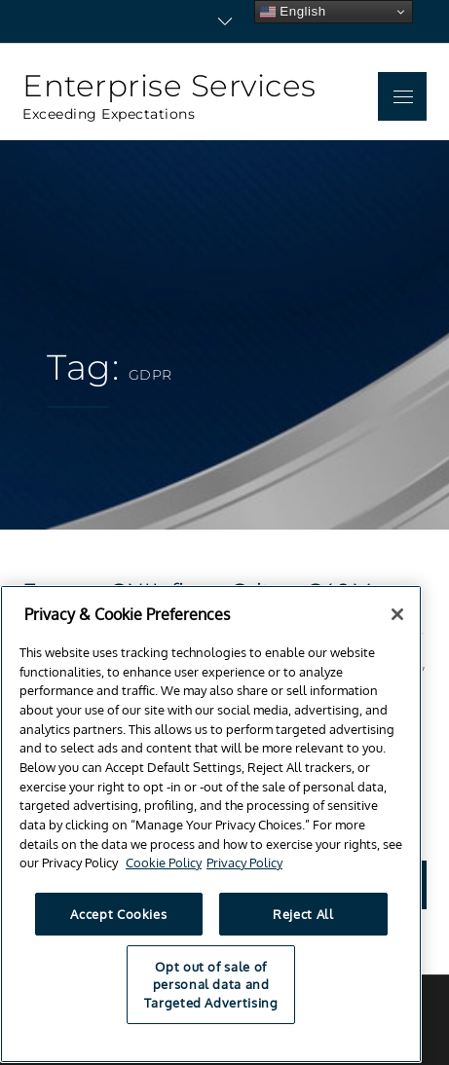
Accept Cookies (118, 925)
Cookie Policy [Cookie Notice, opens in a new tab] (164, 873)
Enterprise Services (169, 85)
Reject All (303, 925)
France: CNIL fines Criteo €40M (197, 591)
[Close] (397, 624)
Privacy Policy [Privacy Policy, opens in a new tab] (244, 873)
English (292, 11)
